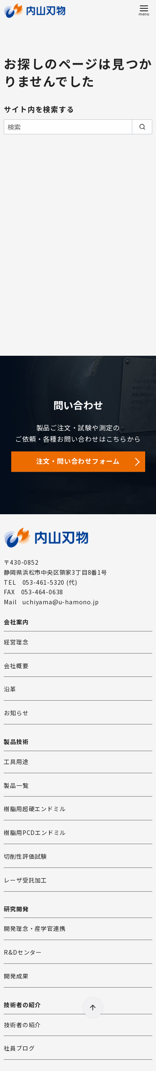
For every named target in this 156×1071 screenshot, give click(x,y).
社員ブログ (19, 1048)
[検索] (78, 126)
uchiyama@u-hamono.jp (60, 602)
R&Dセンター (23, 952)
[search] (142, 126)
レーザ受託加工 (25, 880)
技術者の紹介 (22, 1025)
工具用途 (16, 761)
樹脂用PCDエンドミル (35, 832)
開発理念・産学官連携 (34, 928)
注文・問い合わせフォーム (78, 461)
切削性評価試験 (25, 856)
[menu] (144, 10)
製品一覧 (16, 785)
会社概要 (16, 665)
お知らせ (16, 713)
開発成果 (16, 976)
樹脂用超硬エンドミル (34, 809)
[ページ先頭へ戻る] (93, 1008)
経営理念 (16, 642)
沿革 (10, 689)
